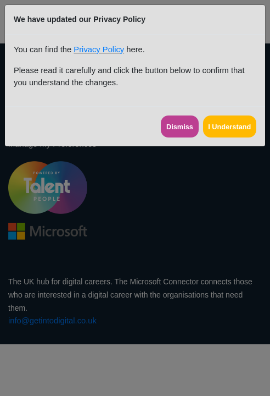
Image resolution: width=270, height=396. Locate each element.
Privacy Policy (99, 49)
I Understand (229, 127)
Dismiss (179, 127)
